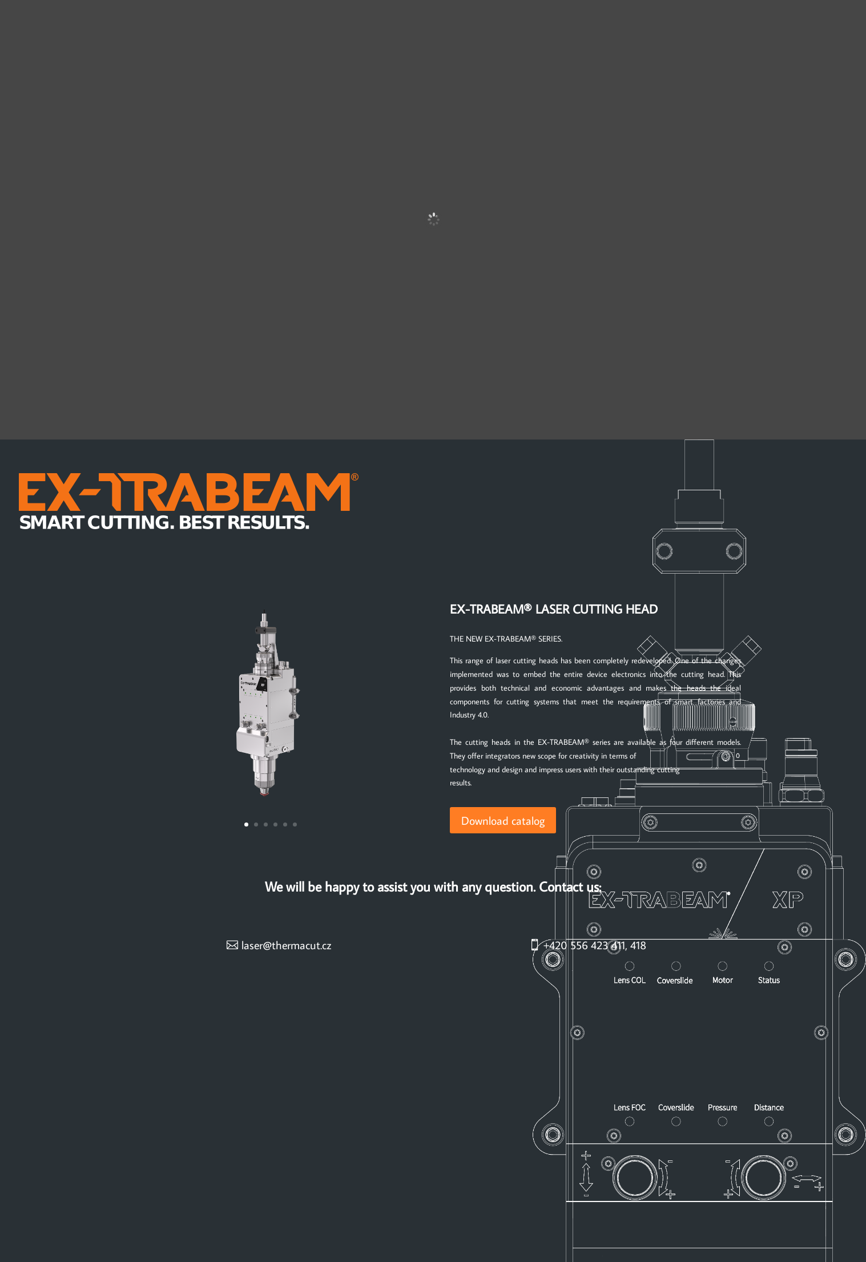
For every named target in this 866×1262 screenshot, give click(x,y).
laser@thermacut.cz (286, 944)
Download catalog (503, 820)
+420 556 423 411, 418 (594, 944)
